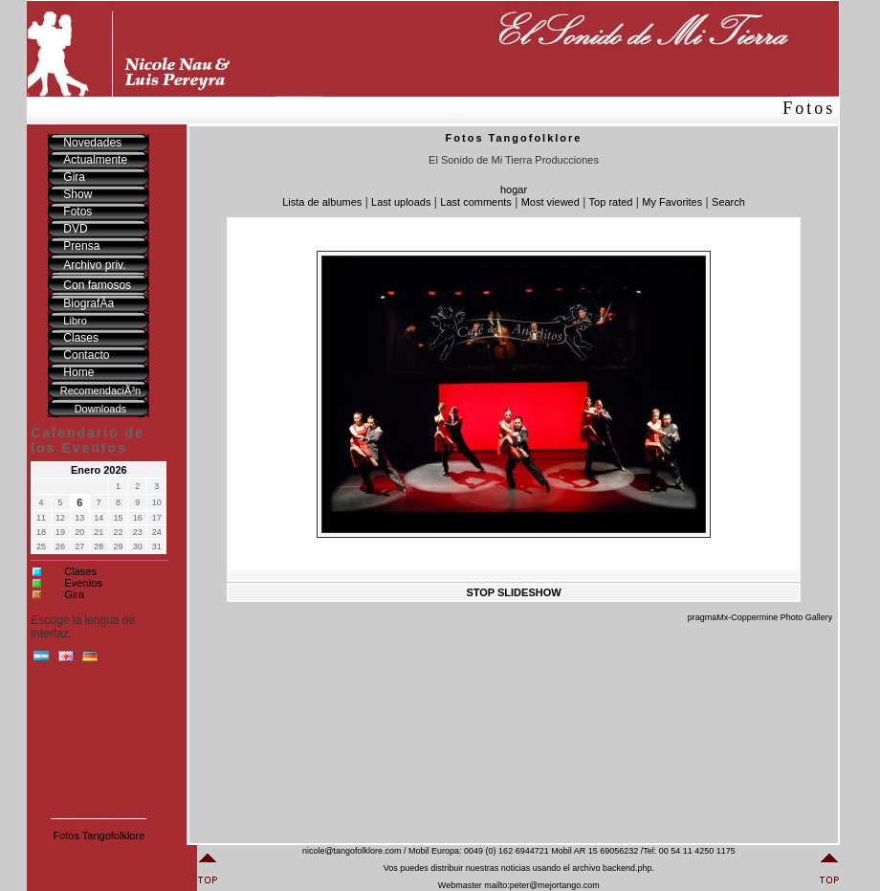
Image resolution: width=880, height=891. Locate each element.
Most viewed (550, 202)
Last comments (476, 202)
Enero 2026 (99, 470)
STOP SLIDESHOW (513, 592)
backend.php (627, 868)
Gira (74, 594)
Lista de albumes (322, 202)
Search (728, 202)
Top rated (611, 202)
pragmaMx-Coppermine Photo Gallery (760, 617)
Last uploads (400, 202)
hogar (513, 189)
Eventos (83, 583)
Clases (80, 571)
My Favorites (672, 202)
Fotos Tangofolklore (98, 835)
